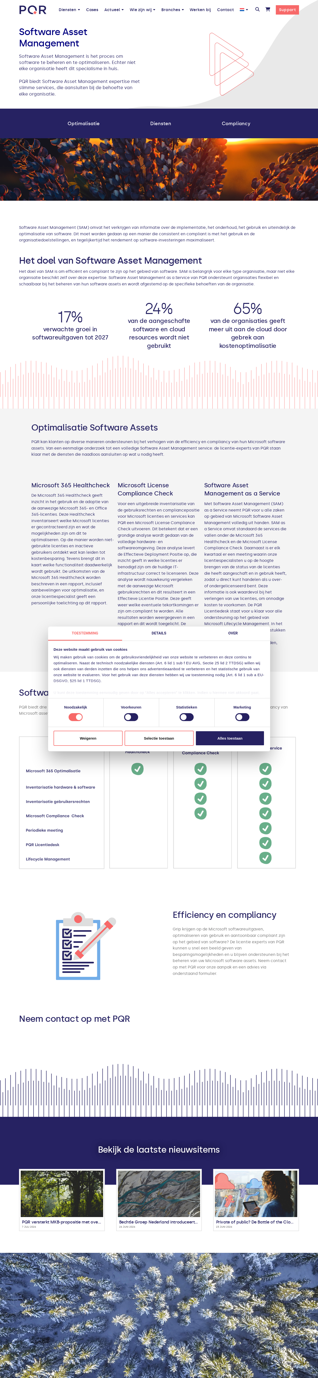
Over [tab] (233, 633)
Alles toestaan (230, 738)
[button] (257, 10)
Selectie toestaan (159, 738)
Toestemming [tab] (85, 633)
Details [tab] (159, 633)
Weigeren (88, 738)
